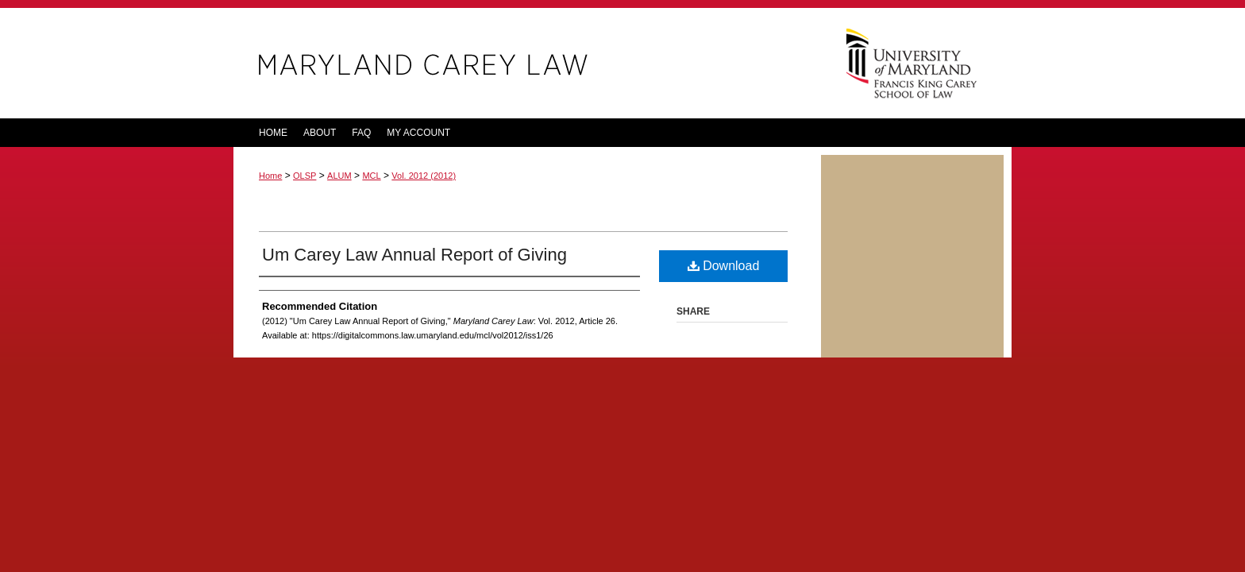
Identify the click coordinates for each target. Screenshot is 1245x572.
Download (724, 265)
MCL (371, 175)
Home (270, 175)
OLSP (304, 175)
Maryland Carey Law (527, 63)
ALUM (339, 175)
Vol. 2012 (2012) (423, 175)
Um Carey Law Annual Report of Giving (414, 255)
